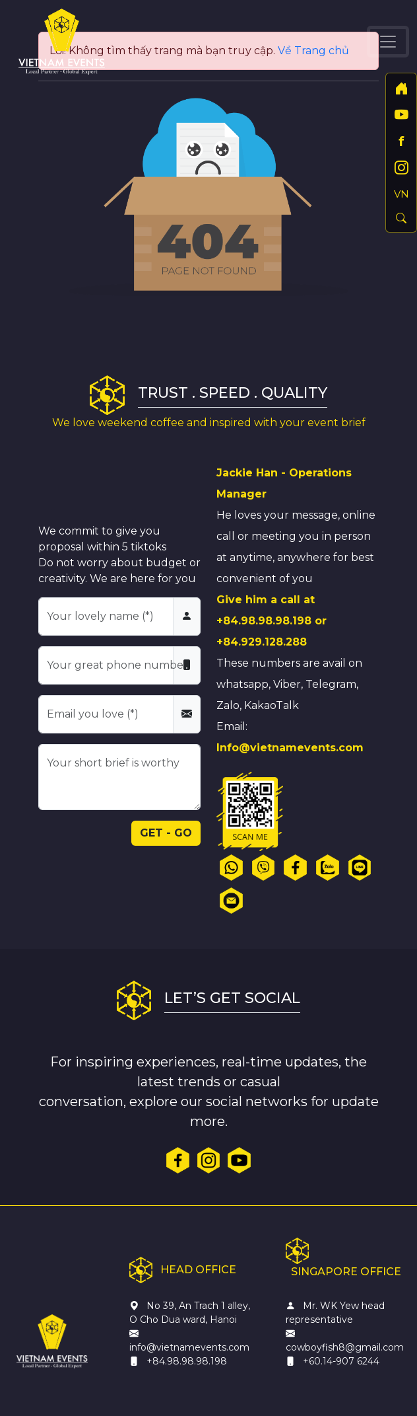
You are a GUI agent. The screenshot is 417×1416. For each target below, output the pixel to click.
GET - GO (166, 833)
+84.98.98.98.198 (263, 621)
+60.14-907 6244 (341, 1361)
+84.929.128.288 (261, 642)
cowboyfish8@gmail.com (345, 1347)
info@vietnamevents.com (189, 1347)
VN (401, 194)
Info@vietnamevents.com (290, 747)
